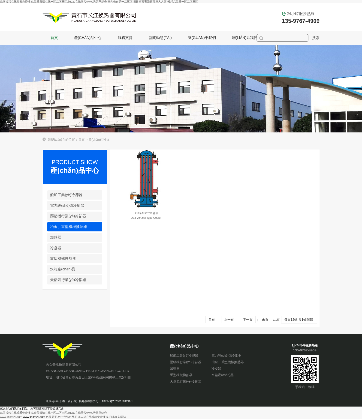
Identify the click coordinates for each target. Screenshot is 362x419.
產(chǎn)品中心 (88, 38)
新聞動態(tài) (160, 38)
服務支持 (125, 38)
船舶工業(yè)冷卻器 (66, 195)
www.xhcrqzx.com (11, 417)
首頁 (54, 38)
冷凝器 (55, 248)
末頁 (265, 319)
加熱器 (55, 237)
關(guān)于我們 (202, 38)
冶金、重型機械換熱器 (68, 227)
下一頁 (248, 319)
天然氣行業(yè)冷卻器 (68, 280)
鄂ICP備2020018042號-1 (117, 401)
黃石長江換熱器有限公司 (63, 351)
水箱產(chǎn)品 (62, 269)
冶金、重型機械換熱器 (227, 362)
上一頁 (229, 319)
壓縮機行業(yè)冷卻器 (68, 216)
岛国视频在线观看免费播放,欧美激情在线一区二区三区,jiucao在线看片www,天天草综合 (53, 412)
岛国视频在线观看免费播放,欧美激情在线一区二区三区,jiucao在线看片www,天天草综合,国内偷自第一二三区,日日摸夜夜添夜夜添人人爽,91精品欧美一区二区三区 (99, 1)
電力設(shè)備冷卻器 (67, 205)
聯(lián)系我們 (244, 38)
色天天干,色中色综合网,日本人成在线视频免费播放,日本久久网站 (86, 417)
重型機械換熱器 (63, 258)
